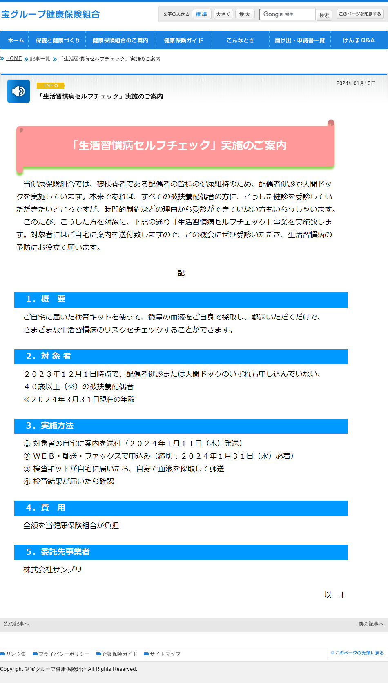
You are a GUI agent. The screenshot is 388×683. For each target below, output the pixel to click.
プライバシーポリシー (64, 654)
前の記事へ (371, 624)
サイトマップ (165, 654)
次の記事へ (16, 624)
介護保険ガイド (120, 654)
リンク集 (16, 654)
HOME (14, 58)
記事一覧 (40, 59)
